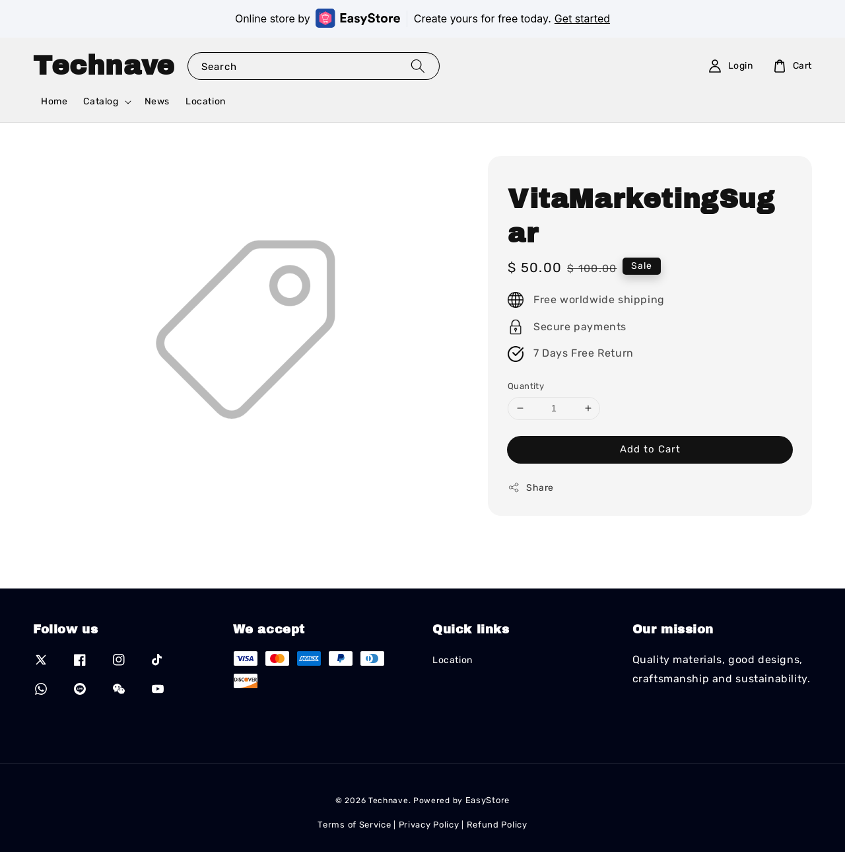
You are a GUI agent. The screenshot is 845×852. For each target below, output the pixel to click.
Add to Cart (650, 449)
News (157, 101)
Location (206, 101)
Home (54, 101)
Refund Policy (497, 825)
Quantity (526, 386)
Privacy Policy (429, 825)
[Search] (418, 66)
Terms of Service (354, 825)
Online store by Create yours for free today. (422, 18)
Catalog (100, 101)
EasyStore (487, 800)
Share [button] (531, 487)
